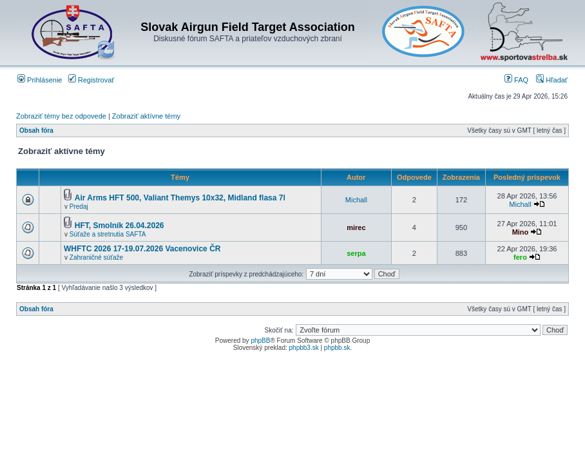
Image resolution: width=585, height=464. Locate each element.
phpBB (260, 340)
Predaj (79, 206)
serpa (356, 253)
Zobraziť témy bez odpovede (61, 116)
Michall (356, 200)
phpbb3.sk (304, 347)
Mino (520, 232)
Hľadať (552, 80)
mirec (356, 227)
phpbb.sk (337, 347)
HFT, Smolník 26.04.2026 (119, 225)
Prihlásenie (39, 80)
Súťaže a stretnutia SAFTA (108, 234)
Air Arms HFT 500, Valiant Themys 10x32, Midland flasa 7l (180, 197)
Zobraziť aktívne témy (146, 116)
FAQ (516, 80)
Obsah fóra (36, 130)
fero (520, 257)
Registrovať (91, 80)
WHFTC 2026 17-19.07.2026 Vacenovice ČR (142, 248)
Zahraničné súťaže (96, 257)
